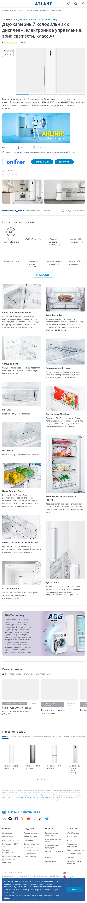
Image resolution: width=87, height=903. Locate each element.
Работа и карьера (73, 837)
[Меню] (3, 3)
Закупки (48, 857)
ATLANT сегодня (73, 833)
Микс (4, 674)
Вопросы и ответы (31, 837)
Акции (69, 840)
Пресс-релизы (15, 674)
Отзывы (47, 211)
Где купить (64, 162)
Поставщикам (50, 861)
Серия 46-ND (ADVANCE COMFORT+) (39, 19)
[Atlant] (43, 3)
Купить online (42, 162)
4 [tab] (48, 779)
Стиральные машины (10, 840)
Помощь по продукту (32, 833)
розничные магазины (60, 797)
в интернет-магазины (40, 797)
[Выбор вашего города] (68, 3)
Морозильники (8, 837)
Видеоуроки (28, 840)
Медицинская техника (11, 856)
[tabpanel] (11, 759)
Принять (75, 889)
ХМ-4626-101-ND (9, 19)
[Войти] (83, 3)
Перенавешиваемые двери (45, 736)
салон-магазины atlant (24, 797)
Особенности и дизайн (13, 211)
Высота (5, 736)
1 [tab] (38, 779)
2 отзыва (23, 43)
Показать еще (43, 275)
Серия (13, 736)
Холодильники (7, 833)
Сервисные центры (31, 844)
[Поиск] (76, 3)
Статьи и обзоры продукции (37, 674)
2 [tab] (41, 779)
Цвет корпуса (24, 736)
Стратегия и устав (74, 854)
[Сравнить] (8, 170)
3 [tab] (45, 779)
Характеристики (33, 211)
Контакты (70, 857)
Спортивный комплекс (75, 850)
